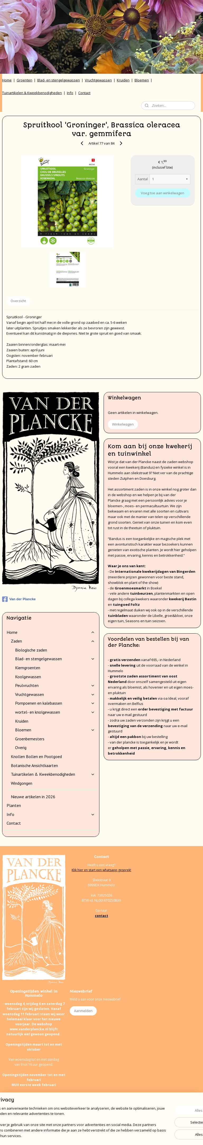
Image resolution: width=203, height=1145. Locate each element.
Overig (20, 747)
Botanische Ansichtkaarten (34, 765)
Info (70, 92)
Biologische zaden (31, 650)
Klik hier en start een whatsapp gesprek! (101, 870)
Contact (84, 92)
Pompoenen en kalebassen (55, 703)
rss (94, 1135)
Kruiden (123, 80)
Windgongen (21, 783)
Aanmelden (83, 1010)
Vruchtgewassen (98, 80)
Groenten (24, 80)
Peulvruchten (55, 685)
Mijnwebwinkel (160, 1135)
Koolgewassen (28, 676)
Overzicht (18, 300)
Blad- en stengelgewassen (58, 80)
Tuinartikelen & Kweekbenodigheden (32, 92)
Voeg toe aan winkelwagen (162, 193)
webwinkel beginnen (114, 1135)
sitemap (83, 1135)
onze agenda (49, 1115)
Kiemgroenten (27, 667)
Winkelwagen (123, 424)
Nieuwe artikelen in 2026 (33, 796)
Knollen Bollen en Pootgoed (36, 756)
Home (7, 80)
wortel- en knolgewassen (55, 712)
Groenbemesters (29, 738)
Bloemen (142, 80)
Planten (14, 805)
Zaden (53, 641)
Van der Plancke (19, 599)
